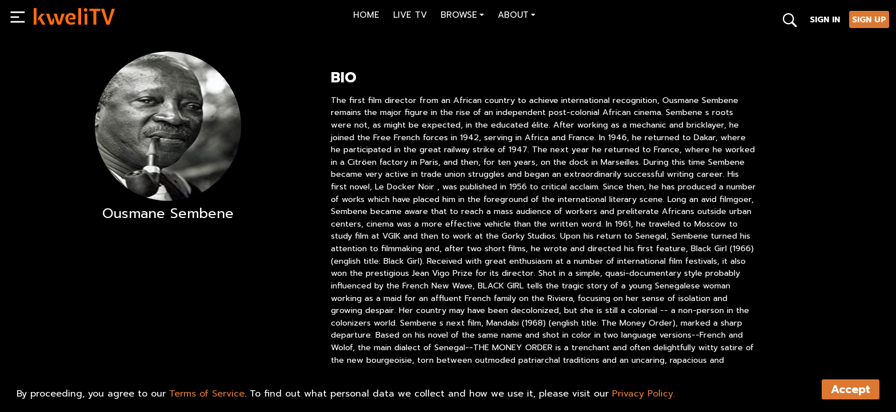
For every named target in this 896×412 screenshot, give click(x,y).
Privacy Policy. (643, 394)
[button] (462, 16)
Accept (850, 389)
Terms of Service (207, 394)
